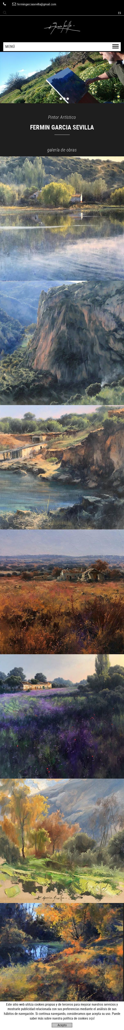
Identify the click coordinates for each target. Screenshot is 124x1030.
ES (119, 13)
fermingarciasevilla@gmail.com (36, 4)
